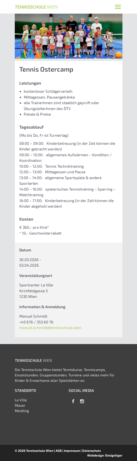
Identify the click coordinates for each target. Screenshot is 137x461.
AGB (59, 450)
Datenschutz (91, 450)
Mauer (20, 405)
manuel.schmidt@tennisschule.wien (50, 327)
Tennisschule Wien (39, 450)
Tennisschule (36, 6)
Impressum (72, 450)
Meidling (22, 410)
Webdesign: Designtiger (104, 455)
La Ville (21, 400)
